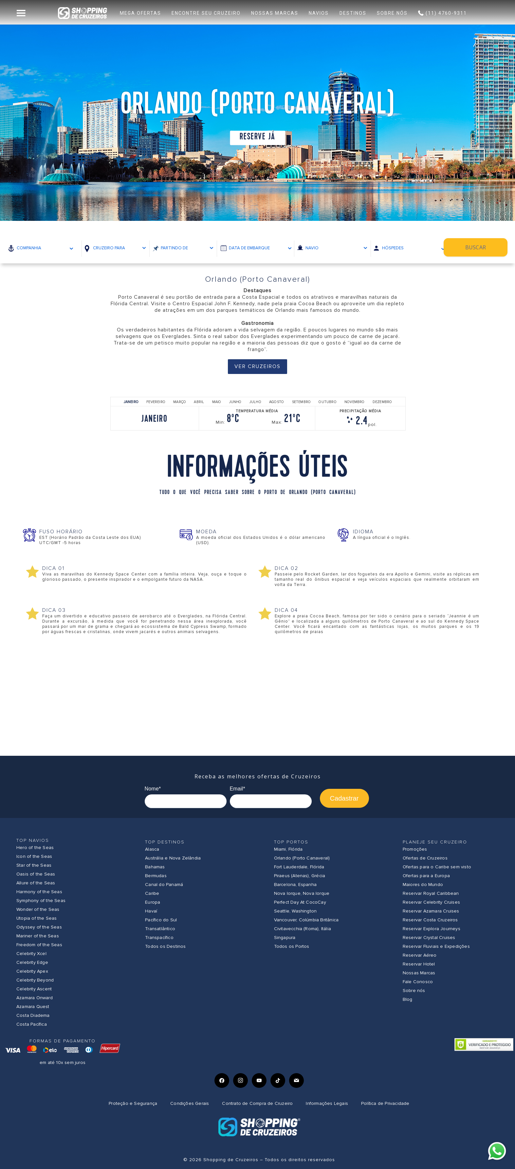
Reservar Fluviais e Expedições (436, 946)
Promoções (415, 849)
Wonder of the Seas (38, 909)
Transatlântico (160, 928)
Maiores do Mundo (423, 884)
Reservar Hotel (419, 964)
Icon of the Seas (34, 856)
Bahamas (155, 867)
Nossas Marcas (419, 973)
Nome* (153, 788)
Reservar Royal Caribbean (431, 893)
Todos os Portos (291, 946)
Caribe (152, 893)
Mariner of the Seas (37, 936)
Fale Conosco (418, 981)
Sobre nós (414, 990)
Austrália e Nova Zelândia (173, 858)
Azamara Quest (32, 1006)
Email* (237, 788)
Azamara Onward (34, 998)
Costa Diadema (33, 1015)
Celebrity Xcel (31, 953)
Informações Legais (327, 1103)
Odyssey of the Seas (39, 927)
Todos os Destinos (165, 946)
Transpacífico (159, 937)
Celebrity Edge (32, 962)
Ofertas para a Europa (426, 875)
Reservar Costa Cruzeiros (430, 920)
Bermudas (156, 875)
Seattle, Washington (295, 911)
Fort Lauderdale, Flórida (299, 867)
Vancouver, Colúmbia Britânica (306, 920)
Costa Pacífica (31, 1024)
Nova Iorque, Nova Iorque (302, 893)
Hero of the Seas (35, 847)
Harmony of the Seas (39, 891)
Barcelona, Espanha (295, 884)
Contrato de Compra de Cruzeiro (257, 1103)
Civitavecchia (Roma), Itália (302, 928)
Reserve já (257, 137)
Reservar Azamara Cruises (431, 911)
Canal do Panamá (164, 884)
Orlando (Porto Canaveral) (302, 858)
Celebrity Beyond (35, 980)
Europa (152, 902)
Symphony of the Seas (40, 900)
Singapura (285, 937)
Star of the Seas (33, 865)
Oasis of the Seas (35, 874)
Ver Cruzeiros (257, 366)
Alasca (152, 849)
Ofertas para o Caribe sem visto (437, 867)
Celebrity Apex (32, 971)
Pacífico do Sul (161, 920)
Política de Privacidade (385, 1103)
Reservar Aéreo (420, 955)
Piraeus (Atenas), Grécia (299, 875)
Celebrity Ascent (34, 989)
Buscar (481, 248)
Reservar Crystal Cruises (429, 937)
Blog (408, 999)
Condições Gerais (189, 1103)
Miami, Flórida (288, 849)
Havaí (151, 911)
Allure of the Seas (35, 883)
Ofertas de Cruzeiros (425, 858)
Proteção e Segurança (133, 1103)
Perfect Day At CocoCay (300, 902)
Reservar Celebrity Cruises (431, 902)
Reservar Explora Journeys (431, 928)
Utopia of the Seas (36, 918)
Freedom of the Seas (39, 945)
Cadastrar (344, 798)
